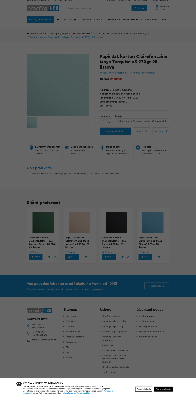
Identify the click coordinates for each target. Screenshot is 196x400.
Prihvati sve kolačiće (164, 389)
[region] (98, 200)
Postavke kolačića (144, 389)
